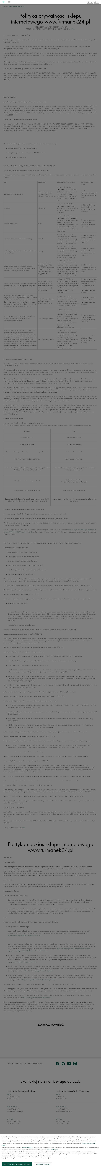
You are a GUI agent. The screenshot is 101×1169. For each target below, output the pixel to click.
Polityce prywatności (60, 1158)
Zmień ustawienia (43, 1164)
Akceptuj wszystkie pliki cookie (17, 1164)
